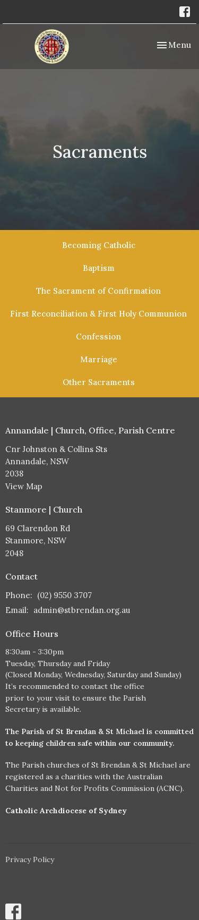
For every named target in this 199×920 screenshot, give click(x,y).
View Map (23, 486)
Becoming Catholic (98, 245)
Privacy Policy (29, 859)
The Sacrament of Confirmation (98, 291)
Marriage (98, 359)
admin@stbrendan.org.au (81, 610)
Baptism (99, 268)
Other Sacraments (99, 382)
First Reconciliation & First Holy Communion (98, 314)
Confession (98, 336)
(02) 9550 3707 (64, 595)
